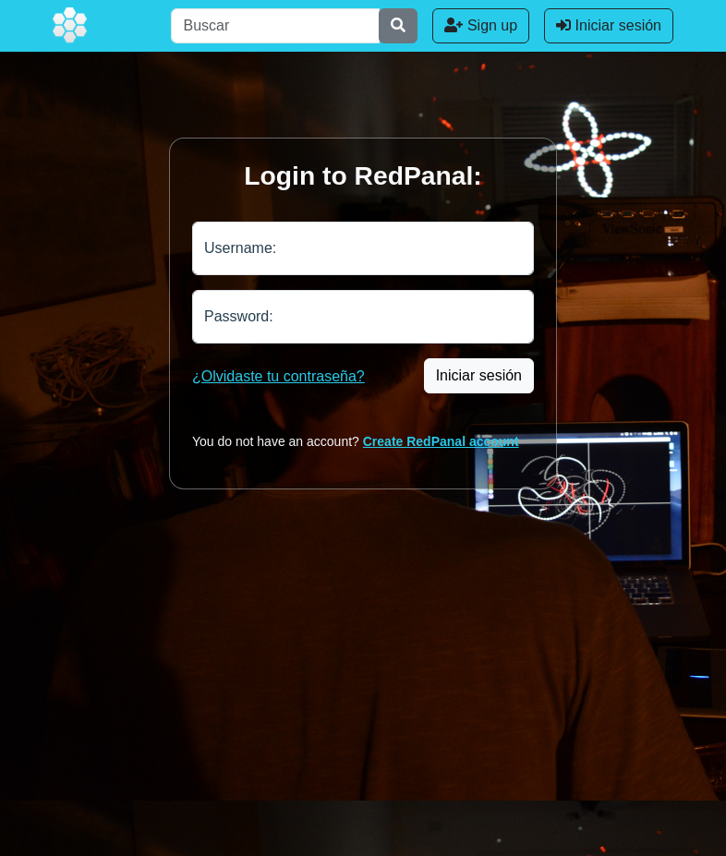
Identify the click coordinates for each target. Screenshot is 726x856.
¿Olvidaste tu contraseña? (278, 376)
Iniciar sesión (608, 25)
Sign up (480, 25)
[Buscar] (275, 25)
